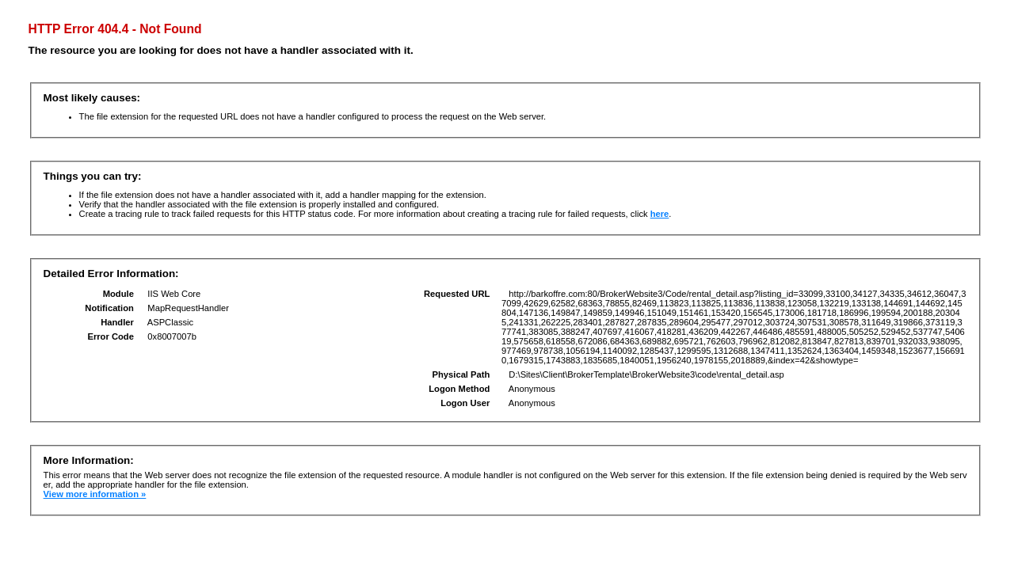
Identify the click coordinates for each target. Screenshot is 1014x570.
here (659, 213)
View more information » (95, 494)
